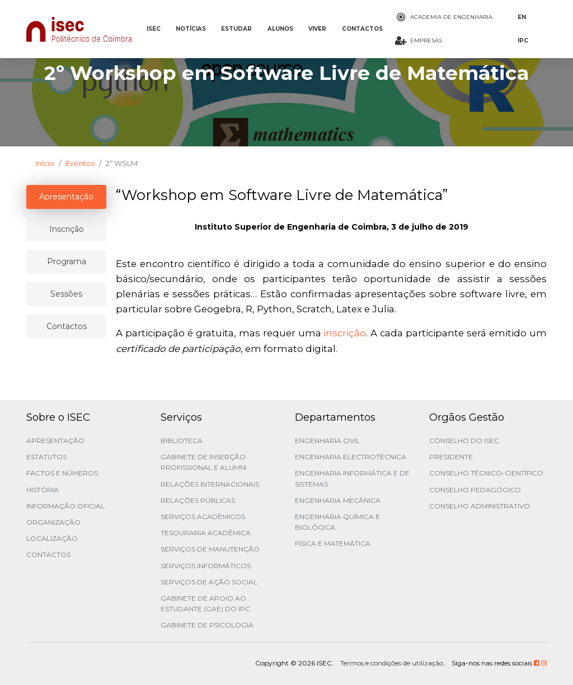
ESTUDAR (236, 28)
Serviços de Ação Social (209, 582)
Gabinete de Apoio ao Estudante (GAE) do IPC (205, 603)
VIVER (317, 28)
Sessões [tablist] (66, 294)
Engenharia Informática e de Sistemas (352, 478)
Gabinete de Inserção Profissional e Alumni (204, 462)
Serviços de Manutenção (210, 549)
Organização (53, 522)
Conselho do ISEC (464, 440)
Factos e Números (62, 473)
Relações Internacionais (210, 484)
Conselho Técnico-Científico (486, 473)
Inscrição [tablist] (66, 229)
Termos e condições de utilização (391, 663)
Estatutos (46, 457)
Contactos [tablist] (66, 326)
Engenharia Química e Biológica (337, 521)
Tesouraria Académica (206, 533)
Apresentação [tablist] (66, 197)
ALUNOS (280, 28)
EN (522, 17)
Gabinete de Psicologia (207, 625)
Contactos (48, 554)
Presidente (451, 457)
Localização (52, 538)
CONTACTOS (362, 28)
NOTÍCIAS (191, 28)
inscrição (344, 333)
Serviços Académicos (203, 516)
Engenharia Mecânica (338, 500)
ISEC (154, 28)
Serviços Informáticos (206, 566)
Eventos (80, 163)
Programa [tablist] (66, 261)
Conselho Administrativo (479, 506)
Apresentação (55, 440)
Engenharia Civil (327, 440)
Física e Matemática (332, 543)
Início (44, 163)
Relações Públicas (198, 500)
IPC (523, 40)
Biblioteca (182, 440)
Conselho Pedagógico (475, 490)
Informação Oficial (65, 506)
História (42, 490)
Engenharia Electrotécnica (350, 457)
